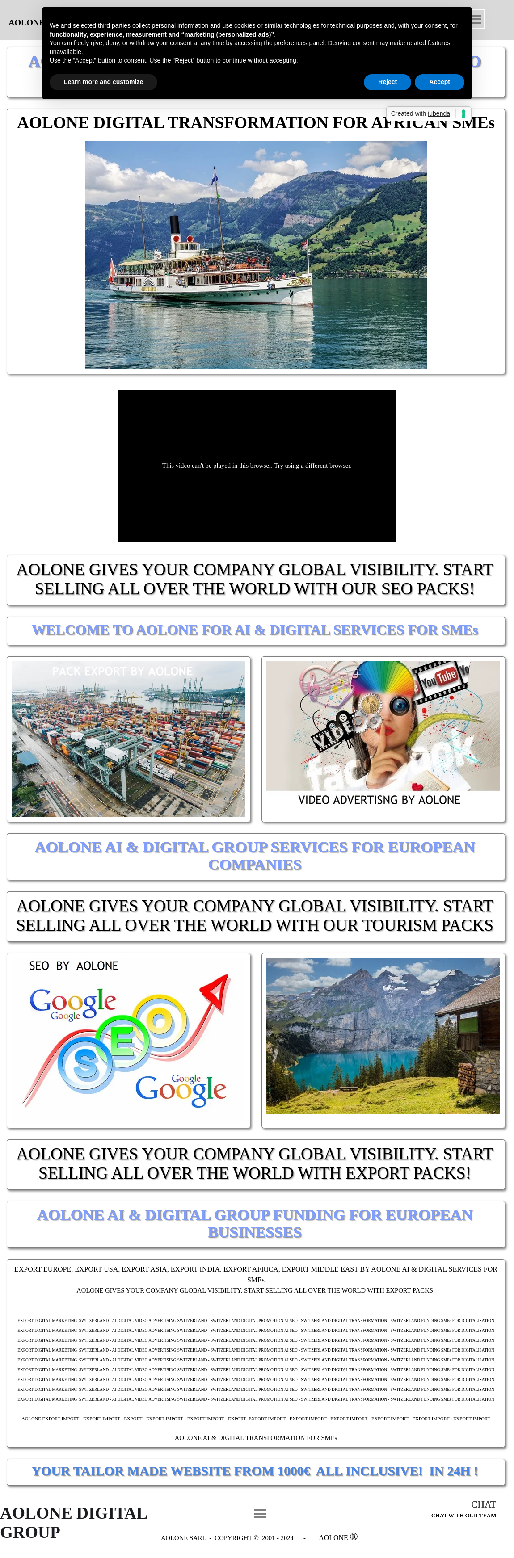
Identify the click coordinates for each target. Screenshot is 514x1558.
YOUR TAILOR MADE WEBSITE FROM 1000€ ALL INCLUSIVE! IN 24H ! (255, 1471)
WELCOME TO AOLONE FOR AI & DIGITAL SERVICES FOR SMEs (254, 630)
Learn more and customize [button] (103, 81)
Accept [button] (439, 81)
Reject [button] (387, 81)
